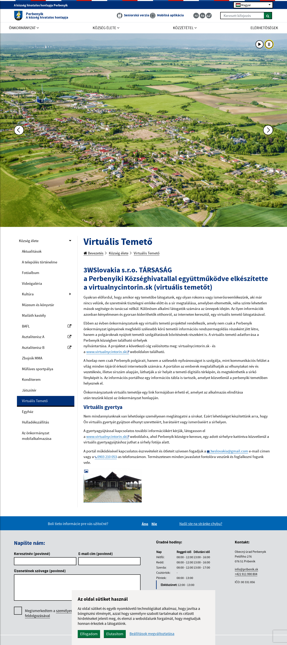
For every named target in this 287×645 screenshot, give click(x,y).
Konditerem (31, 379)
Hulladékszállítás (35, 422)
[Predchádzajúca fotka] (19, 130)
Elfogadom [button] (89, 633)
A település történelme (39, 262)
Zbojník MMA (32, 358)
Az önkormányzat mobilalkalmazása (36, 435)
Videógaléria (32, 283)
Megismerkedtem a (54, 613)
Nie (154, 523)
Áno (145, 523)
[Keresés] (268, 15)
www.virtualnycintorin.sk (106, 351)
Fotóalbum (30, 272)
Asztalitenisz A (46, 336)
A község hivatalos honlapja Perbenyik (42, 5)
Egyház (27, 411)
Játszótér (29, 390)
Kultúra (28, 294)
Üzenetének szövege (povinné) (40, 570)
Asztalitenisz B (46, 347)
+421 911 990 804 (246, 574)
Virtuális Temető (35, 400)
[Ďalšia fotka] (268, 130)
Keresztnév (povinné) (32, 553)
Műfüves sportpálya (37, 368)
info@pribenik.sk (246, 569)
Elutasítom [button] (114, 633)
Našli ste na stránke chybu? (200, 523)
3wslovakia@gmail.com (229, 451)
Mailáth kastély (34, 315)
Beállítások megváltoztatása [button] (152, 634)
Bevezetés (93, 253)
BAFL (46, 326)
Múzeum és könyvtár (38, 304)
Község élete (28, 240)
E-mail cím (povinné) (95, 553)
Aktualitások (31, 251)
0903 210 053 (107, 456)
